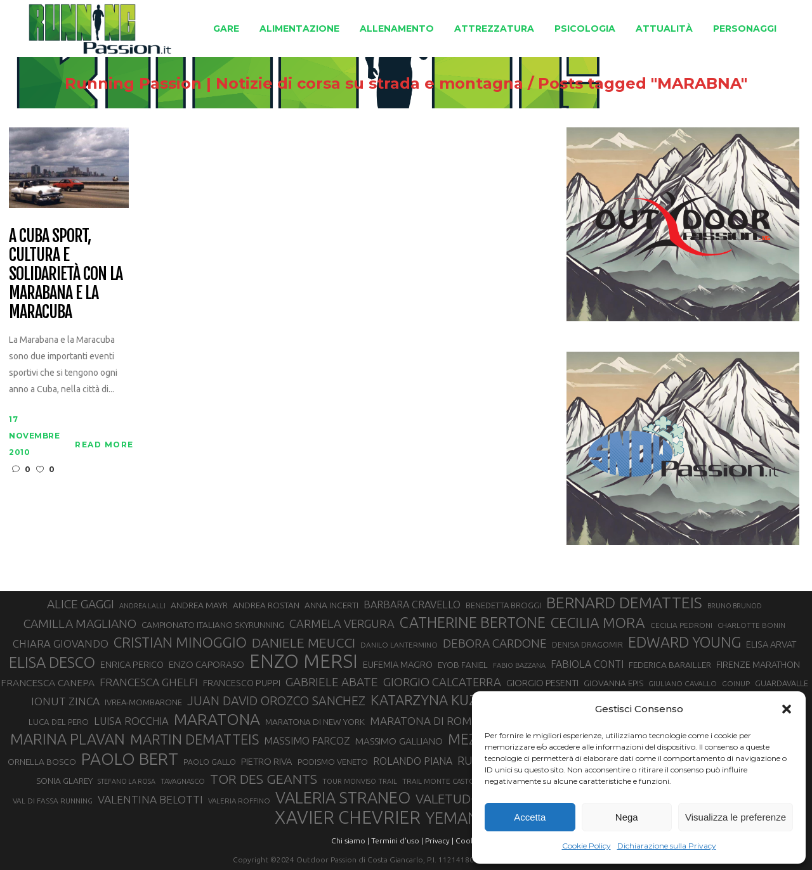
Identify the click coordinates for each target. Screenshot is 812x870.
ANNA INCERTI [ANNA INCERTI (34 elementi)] (331, 605)
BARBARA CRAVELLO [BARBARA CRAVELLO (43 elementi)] (412, 604)
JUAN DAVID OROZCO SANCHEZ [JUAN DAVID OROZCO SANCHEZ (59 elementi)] (276, 701)
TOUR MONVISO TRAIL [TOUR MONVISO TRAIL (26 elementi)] (359, 781)
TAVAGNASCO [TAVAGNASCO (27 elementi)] (182, 781)
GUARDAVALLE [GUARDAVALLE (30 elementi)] (781, 683)
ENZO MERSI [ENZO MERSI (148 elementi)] (303, 661)
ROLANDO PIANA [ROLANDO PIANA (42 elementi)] (412, 761)
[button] (786, 709)
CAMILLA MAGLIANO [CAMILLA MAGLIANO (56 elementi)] (79, 623)
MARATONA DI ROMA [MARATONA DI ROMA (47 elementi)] (424, 721)
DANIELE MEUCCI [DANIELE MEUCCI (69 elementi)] (303, 642)
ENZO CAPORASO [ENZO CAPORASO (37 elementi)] (206, 664)
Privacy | (439, 840)
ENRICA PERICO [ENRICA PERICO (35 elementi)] (132, 665)
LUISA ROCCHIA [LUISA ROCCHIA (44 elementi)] (131, 721)
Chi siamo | (350, 840)
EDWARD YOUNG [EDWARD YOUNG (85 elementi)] (684, 642)
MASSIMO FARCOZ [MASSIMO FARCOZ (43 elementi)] (307, 740)
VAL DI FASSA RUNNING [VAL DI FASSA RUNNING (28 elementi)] (53, 800)
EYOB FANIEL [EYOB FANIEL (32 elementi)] (463, 665)
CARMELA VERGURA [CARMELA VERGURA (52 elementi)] (342, 623)
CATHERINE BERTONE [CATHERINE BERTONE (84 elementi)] (473, 622)
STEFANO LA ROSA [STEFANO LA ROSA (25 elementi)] (126, 781)
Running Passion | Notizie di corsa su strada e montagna (294, 83)
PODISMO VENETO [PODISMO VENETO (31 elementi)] (333, 761)
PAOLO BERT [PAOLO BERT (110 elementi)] (129, 758)
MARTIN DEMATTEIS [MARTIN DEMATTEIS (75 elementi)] (194, 739)
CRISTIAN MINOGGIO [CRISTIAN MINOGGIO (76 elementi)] (180, 642)
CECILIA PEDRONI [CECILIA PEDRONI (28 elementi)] (681, 625)
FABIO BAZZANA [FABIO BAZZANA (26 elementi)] (519, 665)
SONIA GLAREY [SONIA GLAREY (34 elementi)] (64, 781)
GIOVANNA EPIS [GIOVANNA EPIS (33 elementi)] (613, 683)
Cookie (468, 840)
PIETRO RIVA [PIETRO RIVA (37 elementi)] (266, 761)
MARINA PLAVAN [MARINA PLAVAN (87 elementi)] (67, 739)
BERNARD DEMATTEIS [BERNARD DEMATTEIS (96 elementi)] (624, 602)
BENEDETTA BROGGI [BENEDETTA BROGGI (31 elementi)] (503, 605)
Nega (626, 817)
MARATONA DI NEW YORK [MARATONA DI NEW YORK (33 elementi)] (315, 722)
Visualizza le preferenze (735, 817)
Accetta (530, 817)
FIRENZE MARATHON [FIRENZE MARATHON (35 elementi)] (758, 665)
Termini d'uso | (397, 840)
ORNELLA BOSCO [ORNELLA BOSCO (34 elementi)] (42, 762)
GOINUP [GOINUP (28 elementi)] (736, 683)
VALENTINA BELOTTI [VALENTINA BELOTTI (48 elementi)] (150, 799)
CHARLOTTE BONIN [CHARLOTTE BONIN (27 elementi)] (751, 625)
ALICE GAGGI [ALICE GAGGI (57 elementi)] (80, 604)
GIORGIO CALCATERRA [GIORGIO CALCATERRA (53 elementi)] (442, 682)
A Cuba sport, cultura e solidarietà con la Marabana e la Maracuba (65, 274)
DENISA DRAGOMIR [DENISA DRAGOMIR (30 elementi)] (587, 644)
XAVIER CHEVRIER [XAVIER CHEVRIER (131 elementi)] (348, 817)
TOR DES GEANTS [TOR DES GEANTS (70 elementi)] (263, 778)
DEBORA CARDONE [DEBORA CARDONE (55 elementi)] (495, 643)
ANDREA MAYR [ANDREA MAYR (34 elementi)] (199, 605)
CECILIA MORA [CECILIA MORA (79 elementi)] (598, 622)
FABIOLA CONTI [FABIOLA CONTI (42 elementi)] (587, 664)
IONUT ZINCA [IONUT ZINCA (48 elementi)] (65, 701)
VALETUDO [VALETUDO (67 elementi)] (448, 798)
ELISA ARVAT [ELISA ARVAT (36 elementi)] (771, 644)
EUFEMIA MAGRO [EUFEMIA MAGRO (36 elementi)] (398, 664)
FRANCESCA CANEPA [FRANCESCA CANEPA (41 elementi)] (48, 682)
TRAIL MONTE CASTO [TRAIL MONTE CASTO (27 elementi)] (438, 781)
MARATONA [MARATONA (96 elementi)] (217, 719)
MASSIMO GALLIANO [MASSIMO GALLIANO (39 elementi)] (399, 741)
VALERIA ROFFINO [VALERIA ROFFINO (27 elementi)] (239, 800)
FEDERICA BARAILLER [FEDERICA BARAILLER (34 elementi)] (670, 665)
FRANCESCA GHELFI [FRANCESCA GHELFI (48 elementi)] (149, 682)
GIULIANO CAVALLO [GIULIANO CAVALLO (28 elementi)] (682, 683)
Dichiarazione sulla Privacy (666, 845)
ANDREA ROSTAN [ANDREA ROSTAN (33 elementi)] (266, 605)
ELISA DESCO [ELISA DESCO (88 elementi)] (52, 663)
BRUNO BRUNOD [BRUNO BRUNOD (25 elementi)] (734, 606)
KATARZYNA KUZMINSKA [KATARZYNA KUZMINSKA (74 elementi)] (449, 700)
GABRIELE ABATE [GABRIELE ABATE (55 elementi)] (331, 682)
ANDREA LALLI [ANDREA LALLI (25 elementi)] (142, 606)
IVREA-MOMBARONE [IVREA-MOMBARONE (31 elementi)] (143, 702)
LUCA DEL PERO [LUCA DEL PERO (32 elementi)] (59, 722)
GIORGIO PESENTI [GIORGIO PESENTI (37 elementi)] (542, 682)
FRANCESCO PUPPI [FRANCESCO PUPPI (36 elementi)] (241, 682)
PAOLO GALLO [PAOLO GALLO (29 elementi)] (209, 761)
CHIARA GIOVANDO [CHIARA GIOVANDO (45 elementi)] (60, 643)
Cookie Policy (586, 845)
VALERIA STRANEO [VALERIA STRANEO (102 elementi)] (342, 798)
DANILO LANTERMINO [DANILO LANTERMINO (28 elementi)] (399, 645)
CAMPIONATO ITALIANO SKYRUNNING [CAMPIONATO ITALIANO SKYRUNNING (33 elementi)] (212, 625)
